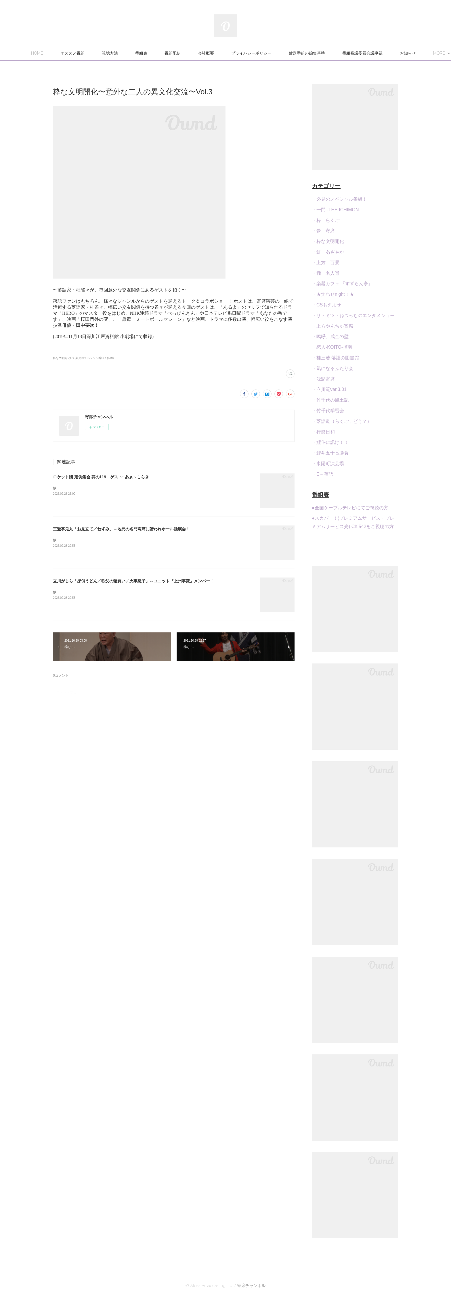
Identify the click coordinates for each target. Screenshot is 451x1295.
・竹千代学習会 (328, 410)
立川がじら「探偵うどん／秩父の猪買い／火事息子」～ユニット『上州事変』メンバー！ (133, 581)
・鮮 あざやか (328, 252)
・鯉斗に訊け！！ (330, 442)
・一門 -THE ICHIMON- (336, 209)
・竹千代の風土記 (330, 400)
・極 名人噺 (325, 273)
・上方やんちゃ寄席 (332, 326)
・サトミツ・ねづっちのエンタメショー (353, 315)
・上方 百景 (325, 262)
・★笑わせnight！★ (333, 294)
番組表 (172, 53)
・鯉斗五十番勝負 (330, 452)
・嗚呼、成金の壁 (330, 336)
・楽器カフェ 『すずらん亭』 (342, 283)
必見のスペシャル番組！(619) (94, 358)
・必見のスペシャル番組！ (339, 199)
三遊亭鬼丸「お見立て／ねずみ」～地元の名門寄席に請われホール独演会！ (121, 529)
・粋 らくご (325, 220)
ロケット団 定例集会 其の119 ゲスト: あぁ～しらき (101, 477)
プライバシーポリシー (282, 53)
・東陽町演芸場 (328, 463)
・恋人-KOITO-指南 (332, 347)
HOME (68, 53)
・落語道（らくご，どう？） (342, 421)
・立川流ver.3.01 (329, 389)
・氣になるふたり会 (332, 368)
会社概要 (237, 53)
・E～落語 (322, 474)
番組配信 (203, 53)
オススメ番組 (103, 53)
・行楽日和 (323, 431)
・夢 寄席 (323, 230)
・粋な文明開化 (328, 241)
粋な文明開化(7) (63, 358)
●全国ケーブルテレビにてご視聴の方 (350, 507)
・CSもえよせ (326, 304)
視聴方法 (141, 53)
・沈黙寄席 (323, 379)
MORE (379, 53)
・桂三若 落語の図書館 (335, 357)
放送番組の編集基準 (338, 53)
